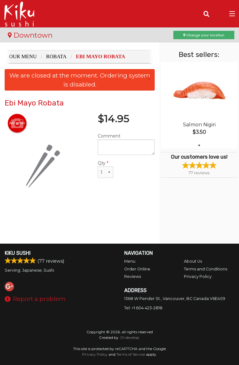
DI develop (129, 337)
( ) (219, 13)
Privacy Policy (198, 276)
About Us (193, 261)
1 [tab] (199, 145)
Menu (129, 261)
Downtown (30, 35)
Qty (105, 169)
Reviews (132, 276)
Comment (126, 144)
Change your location (203, 35)
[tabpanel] (199, 105)
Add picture (17, 123)
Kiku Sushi (17, 253)
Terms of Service (130, 354)
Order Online (137, 269)
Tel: (143, 308)
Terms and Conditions (205, 269)
